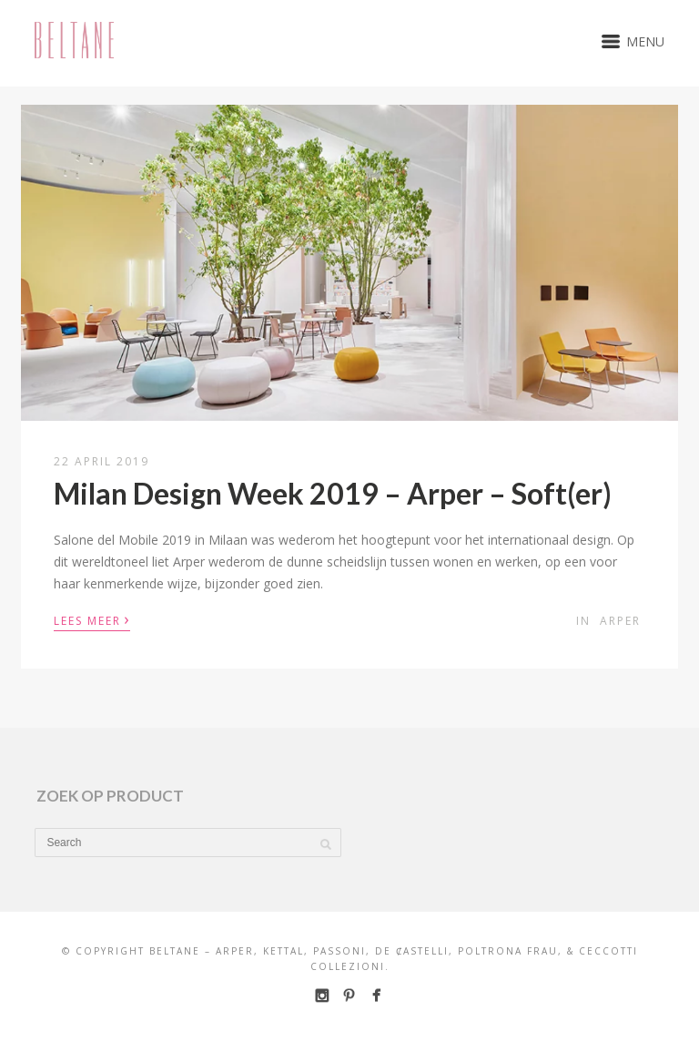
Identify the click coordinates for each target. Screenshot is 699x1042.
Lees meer (92, 619)
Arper (620, 620)
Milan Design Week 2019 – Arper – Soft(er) (333, 493)
